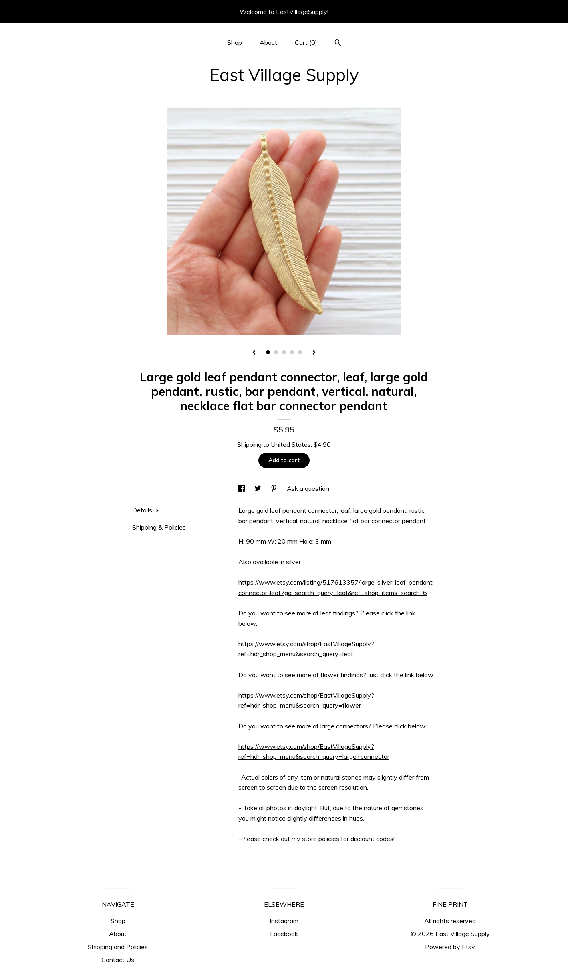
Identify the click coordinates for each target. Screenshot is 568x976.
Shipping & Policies (159, 527)
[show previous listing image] (254, 353)
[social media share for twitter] (258, 488)
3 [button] (284, 352)
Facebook (284, 934)
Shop (234, 42)
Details (145, 510)
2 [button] (276, 352)
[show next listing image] (314, 353)
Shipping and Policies (118, 947)
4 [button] (292, 352)
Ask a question (308, 488)
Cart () (306, 42)
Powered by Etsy (450, 947)
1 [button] (268, 352)
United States (291, 444)
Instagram (284, 921)
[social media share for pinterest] (275, 488)
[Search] (338, 43)
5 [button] (300, 352)
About (268, 42)
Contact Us (117, 960)
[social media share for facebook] (242, 488)
